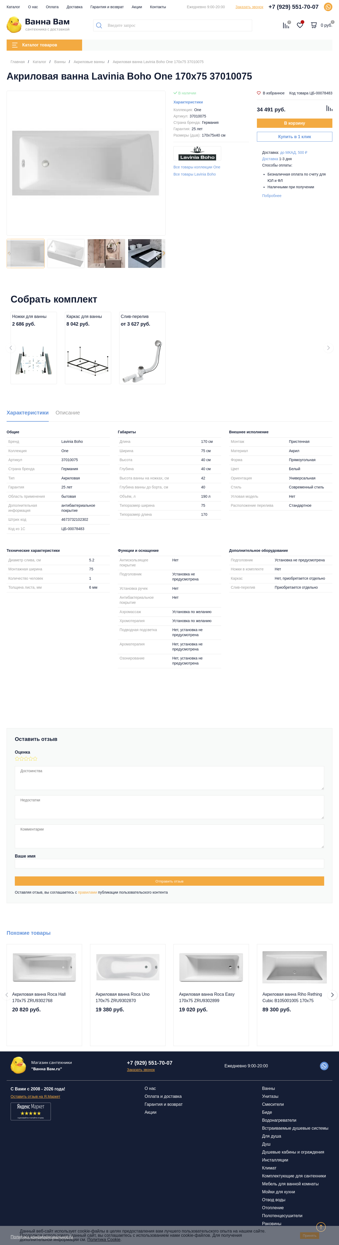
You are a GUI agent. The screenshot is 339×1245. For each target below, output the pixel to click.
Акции (137, 7)
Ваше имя (25, 856)
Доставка (74, 7)
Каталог (13, 7)
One (197, 110)
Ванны (268, 1088)
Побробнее (272, 196)
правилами (87, 892)
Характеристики (188, 102)
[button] (164, 253)
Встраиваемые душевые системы (295, 1128)
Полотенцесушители (282, 1215)
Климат (269, 1168)
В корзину (294, 123)
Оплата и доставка (163, 1096)
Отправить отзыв (169, 881)
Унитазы (270, 1096)
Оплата (52, 7)
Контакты (158, 7)
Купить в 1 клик (294, 136)
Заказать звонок (249, 7)
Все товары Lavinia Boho (194, 174)
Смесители (273, 1104)
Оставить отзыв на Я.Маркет (35, 1096)
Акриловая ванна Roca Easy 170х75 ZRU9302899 (207, 997)
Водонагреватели (279, 1120)
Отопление (273, 1207)
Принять (309, 1236)
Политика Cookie (104, 1239)
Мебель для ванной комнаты (290, 1184)
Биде (267, 1112)
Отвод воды (273, 1200)
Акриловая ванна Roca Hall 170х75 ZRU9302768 (39, 997)
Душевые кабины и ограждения (293, 1152)
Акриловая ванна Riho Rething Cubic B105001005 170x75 (292, 997)
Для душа (271, 1136)
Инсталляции (275, 1160)
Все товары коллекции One (196, 167)
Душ (266, 1144)
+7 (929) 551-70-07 (294, 6)
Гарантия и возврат (107, 7)
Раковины (271, 1223)
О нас (33, 7)
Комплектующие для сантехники (294, 1176)
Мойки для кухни (278, 1192)
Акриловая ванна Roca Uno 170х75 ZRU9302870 (123, 997)
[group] (86, 163)
